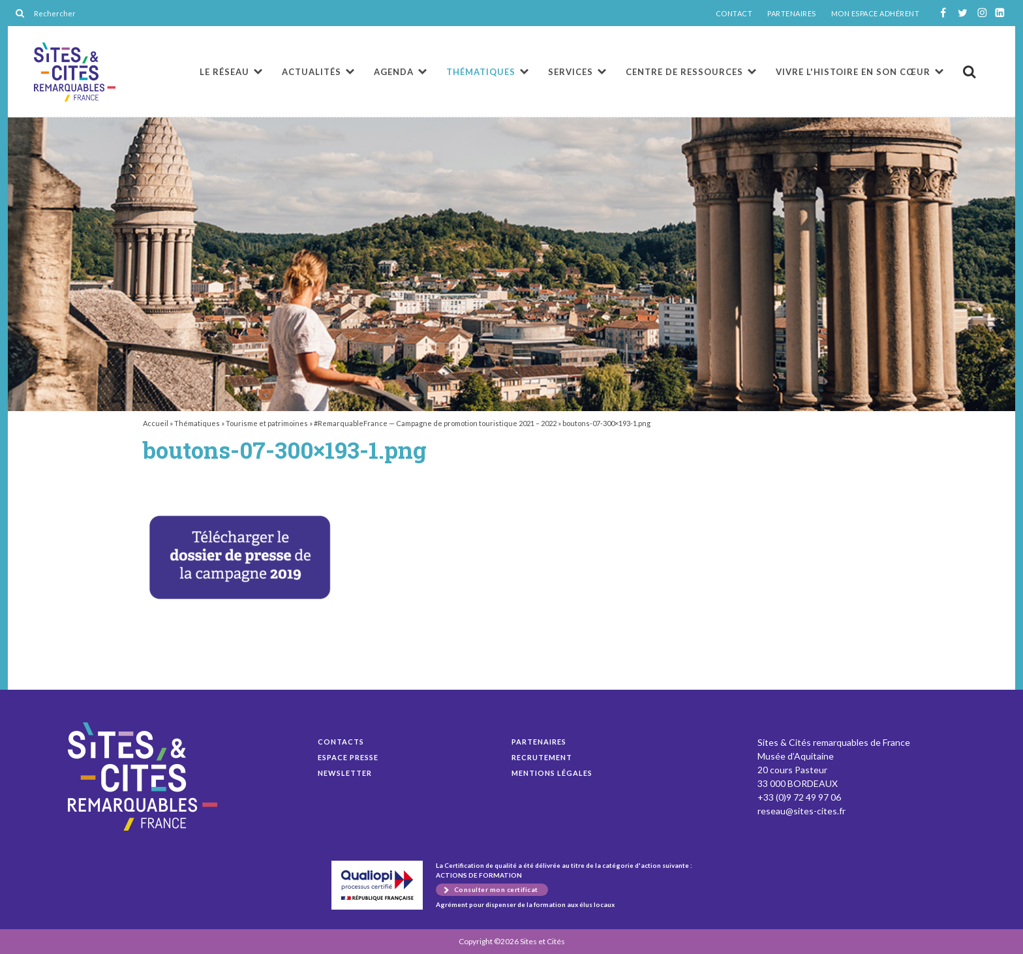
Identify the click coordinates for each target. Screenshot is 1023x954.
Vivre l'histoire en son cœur (853, 72)
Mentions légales (552, 773)
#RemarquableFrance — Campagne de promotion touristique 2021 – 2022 (435, 423)
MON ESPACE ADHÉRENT (875, 14)
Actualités (311, 72)
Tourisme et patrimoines (267, 423)
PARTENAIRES (791, 14)
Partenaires (539, 741)
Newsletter (345, 773)
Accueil (155, 423)
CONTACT (734, 14)
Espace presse (348, 757)
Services (570, 72)
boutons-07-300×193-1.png (74, 72)
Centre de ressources (684, 72)
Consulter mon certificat (496, 889)
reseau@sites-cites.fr (801, 810)
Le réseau (224, 72)
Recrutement (542, 757)
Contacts (341, 741)
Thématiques (480, 72)
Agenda (394, 72)
